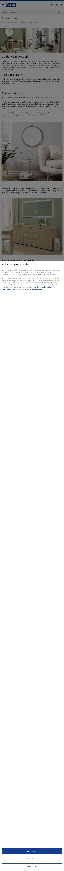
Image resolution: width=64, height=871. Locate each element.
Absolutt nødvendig (32, 866)
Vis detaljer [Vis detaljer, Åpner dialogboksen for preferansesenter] (30, 859)
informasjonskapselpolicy (34, 289)
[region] (32, 566)
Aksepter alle (32, 851)
